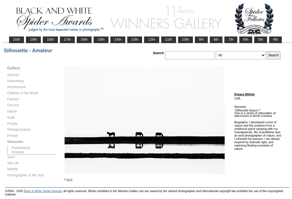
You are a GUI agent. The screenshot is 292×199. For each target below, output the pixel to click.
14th (117, 39)
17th (67, 39)
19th (33, 39)
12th (151, 39)
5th (260, 39)
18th (50, 39)
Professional (21, 148)
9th (201, 39)
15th (101, 39)
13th (134, 39)
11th (168, 39)
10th (185, 39)
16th (84, 39)
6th (245, 39)
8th (216, 39)
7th (231, 39)
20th (16, 39)
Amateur (18, 152)
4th (275, 39)
